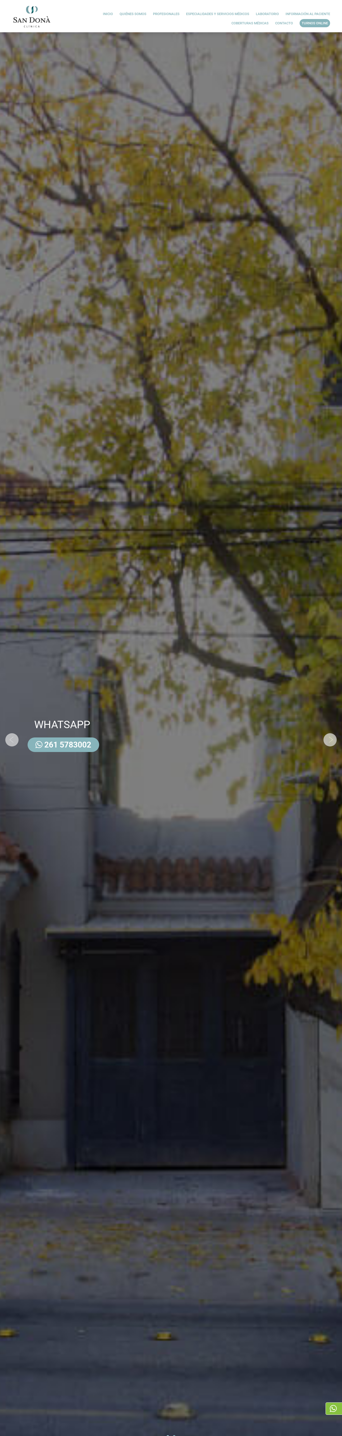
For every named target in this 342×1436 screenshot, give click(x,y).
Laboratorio (267, 15)
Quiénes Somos (133, 15)
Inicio (108, 15)
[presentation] (12, 739)
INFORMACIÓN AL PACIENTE (308, 15)
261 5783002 (63, 744)
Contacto (284, 24)
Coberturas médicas (250, 24)
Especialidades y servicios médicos (217, 15)
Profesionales (166, 15)
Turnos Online (315, 23)
